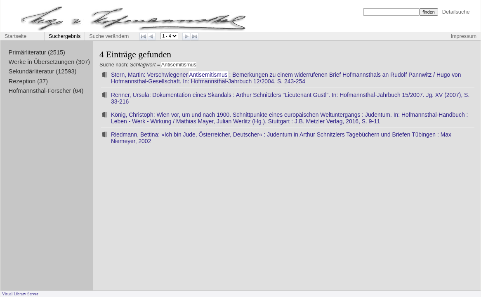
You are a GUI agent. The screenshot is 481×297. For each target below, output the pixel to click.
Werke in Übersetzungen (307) (49, 62)
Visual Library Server (20, 294)
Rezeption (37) (28, 81)
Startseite (15, 36)
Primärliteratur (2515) (37, 52)
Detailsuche (456, 12)
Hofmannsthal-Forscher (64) (46, 90)
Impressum (463, 36)
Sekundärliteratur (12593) (43, 71)
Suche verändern (109, 36)
